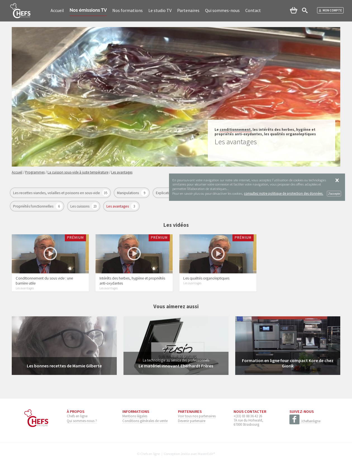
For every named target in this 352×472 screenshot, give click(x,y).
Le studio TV (160, 10)
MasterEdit (205, 453)
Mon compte (330, 10)
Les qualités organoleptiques (206, 278)
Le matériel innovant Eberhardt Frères (176, 366)
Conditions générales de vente (145, 420)
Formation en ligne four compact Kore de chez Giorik (288, 363)
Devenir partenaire (191, 420)
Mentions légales (134, 416)
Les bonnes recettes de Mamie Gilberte (64, 366)
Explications (165, 193)
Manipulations (128, 193)
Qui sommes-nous (222, 10)
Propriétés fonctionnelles (33, 206)
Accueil (57, 10)
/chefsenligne (304, 421)
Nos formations (127, 10)
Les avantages (118, 206)
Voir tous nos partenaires (197, 416)
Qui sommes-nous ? (82, 420)
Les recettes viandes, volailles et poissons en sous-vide (57, 193)
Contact (253, 10)
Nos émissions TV (88, 10)
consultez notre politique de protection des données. (283, 193)
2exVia (185, 453)
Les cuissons (80, 206)
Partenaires (188, 10)
